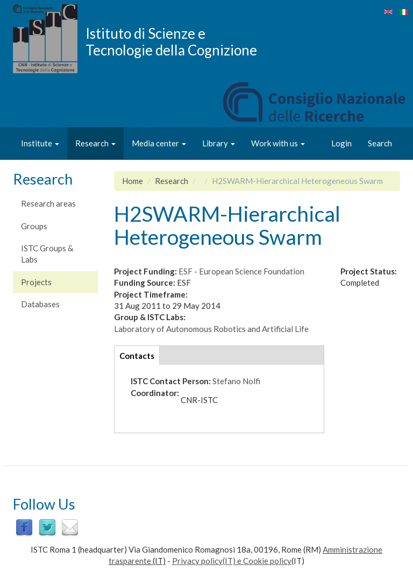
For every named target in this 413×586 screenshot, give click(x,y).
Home (132, 181)
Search (380, 143)
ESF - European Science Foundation (241, 271)
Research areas (48, 203)
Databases (40, 304)
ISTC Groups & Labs (47, 253)
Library (218, 143)
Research (95, 143)
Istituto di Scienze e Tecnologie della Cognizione (171, 41)
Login (341, 143)
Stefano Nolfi (236, 381)
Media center (159, 143)
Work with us (278, 143)
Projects (36, 282)
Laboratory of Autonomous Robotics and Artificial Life (211, 329)
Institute (40, 143)
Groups (34, 226)
